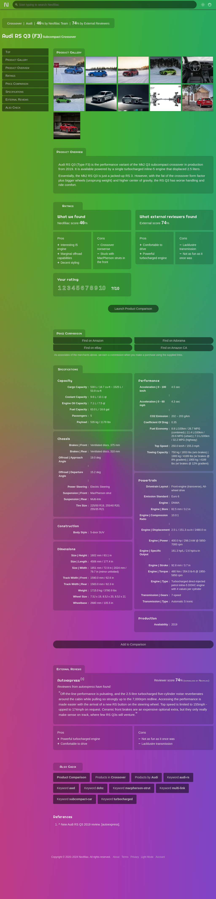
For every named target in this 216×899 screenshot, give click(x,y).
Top (7, 52)
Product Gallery (16, 59)
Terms (125, 856)
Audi (29, 23)
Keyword (178, 777)
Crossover (14, 23)
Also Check (12, 107)
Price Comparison (16, 83)
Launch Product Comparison (133, 308)
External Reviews (16, 99)
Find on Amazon (92, 340)
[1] (82, 679)
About (116, 856)
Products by (146, 777)
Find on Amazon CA (174, 347)
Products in (110, 777)
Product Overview (17, 68)
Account (160, 856)
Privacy (135, 856)
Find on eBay (92, 347)
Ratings (10, 75)
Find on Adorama (174, 340)
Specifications (14, 91)
